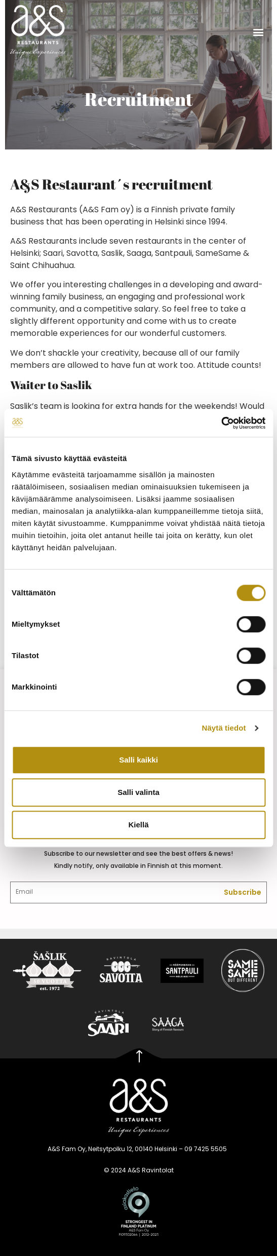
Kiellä (138, 824)
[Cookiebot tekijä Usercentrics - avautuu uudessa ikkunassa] (221, 423)
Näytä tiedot (224, 728)
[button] (258, 31)
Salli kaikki (138, 759)
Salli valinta (138, 792)
